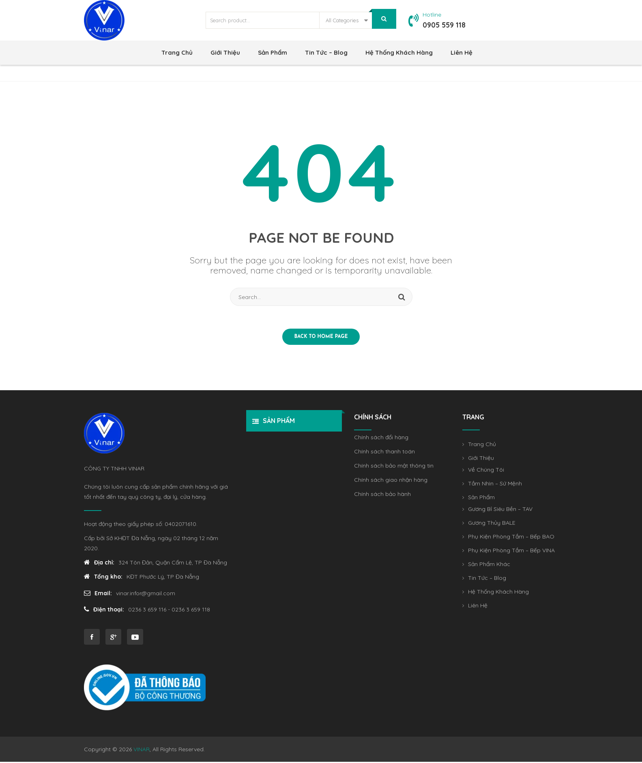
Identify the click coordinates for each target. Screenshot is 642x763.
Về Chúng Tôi (486, 471)
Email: (98, 594)
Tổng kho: (103, 578)
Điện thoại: (104, 610)
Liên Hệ (461, 52)
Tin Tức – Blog (326, 52)
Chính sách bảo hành (382, 496)
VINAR (141, 750)
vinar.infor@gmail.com (146, 594)
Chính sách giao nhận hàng (390, 481)
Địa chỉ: (99, 564)
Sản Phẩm (272, 52)
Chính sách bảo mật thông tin (394, 467)
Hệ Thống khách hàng (399, 52)
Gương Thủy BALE (491, 524)
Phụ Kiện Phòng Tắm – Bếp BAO (511, 538)
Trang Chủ (177, 52)
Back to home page (321, 338)
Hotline (432, 14)
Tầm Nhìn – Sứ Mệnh (495, 485)
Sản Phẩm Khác (489, 566)
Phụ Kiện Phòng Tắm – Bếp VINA (511, 552)
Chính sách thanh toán (384, 453)
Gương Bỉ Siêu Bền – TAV (500, 511)
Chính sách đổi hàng (381, 439)
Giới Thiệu (225, 52)
